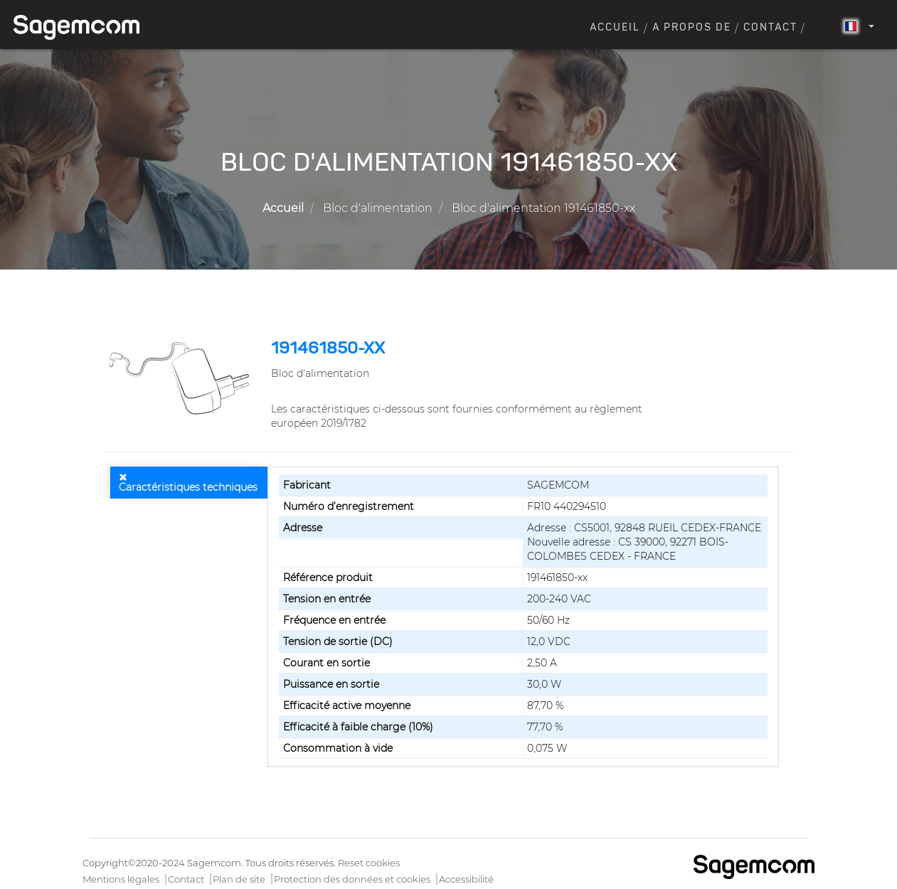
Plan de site (239, 879)
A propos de (691, 28)
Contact (770, 28)
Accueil (615, 28)
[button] (182, 377)
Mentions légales (121, 879)
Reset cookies (369, 862)
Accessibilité (466, 879)
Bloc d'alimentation (377, 208)
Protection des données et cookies (352, 879)
